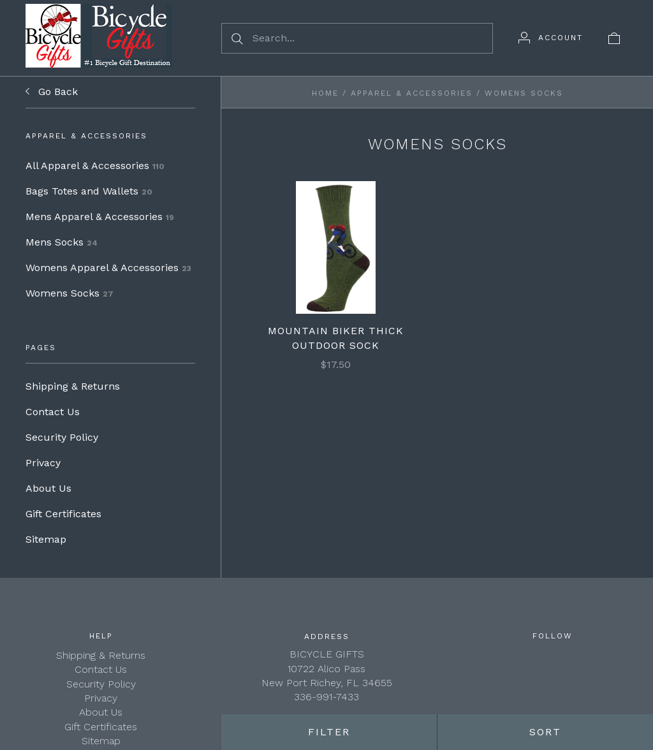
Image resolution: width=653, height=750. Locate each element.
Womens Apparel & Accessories (108, 267)
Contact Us (53, 412)
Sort (545, 732)
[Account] (550, 38)
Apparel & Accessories (412, 93)
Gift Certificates (63, 514)
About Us (48, 488)
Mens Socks (62, 242)
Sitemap (46, 539)
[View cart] (614, 38)
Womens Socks (70, 293)
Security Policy (62, 437)
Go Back (52, 92)
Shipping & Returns (73, 386)
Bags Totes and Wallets (89, 191)
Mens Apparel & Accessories (100, 216)
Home (325, 93)
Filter (329, 732)
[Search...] (357, 38)
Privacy (43, 463)
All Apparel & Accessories (95, 165)
